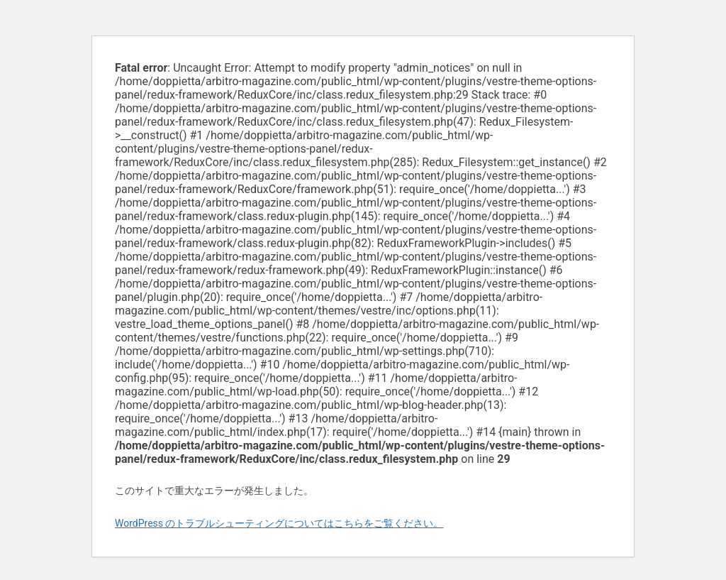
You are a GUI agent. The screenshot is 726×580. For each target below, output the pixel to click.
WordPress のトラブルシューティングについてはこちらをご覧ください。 (279, 523)
